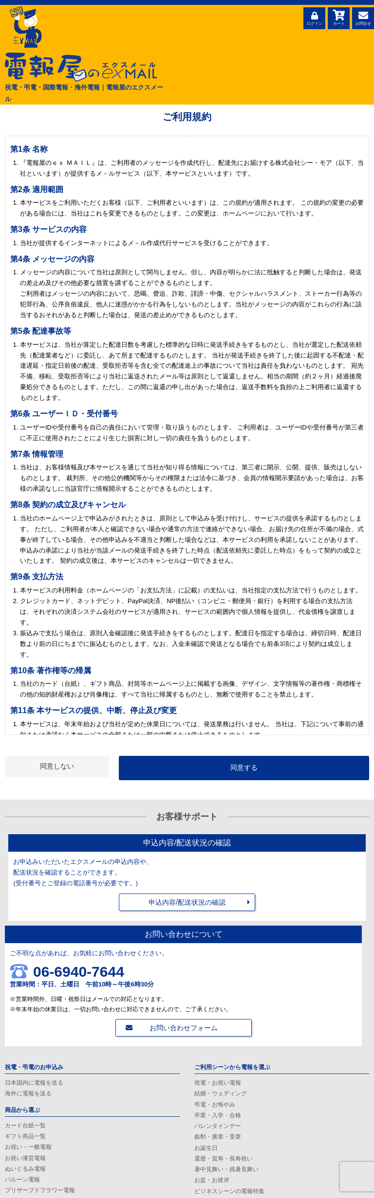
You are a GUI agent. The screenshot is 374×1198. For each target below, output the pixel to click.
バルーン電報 (22, 1179)
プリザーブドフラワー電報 (40, 1190)
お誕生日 (206, 1147)
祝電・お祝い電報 (217, 1082)
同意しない (57, 766)
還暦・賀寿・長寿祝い (223, 1158)
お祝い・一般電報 (28, 1147)
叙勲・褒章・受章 (217, 1136)
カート (339, 17)
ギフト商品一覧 (25, 1136)
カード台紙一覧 (25, 1125)
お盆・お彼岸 (211, 1180)
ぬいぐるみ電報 (25, 1168)
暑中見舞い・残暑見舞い (226, 1169)
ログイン (314, 17)
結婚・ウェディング (220, 1093)
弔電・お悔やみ (214, 1104)
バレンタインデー (217, 1126)
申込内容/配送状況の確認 (187, 902)
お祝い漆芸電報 (25, 1158)
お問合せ (363, 17)
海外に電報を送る (28, 1093)
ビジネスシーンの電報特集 (229, 1191)
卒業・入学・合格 (217, 1115)
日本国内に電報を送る (34, 1082)
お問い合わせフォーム (184, 1028)
